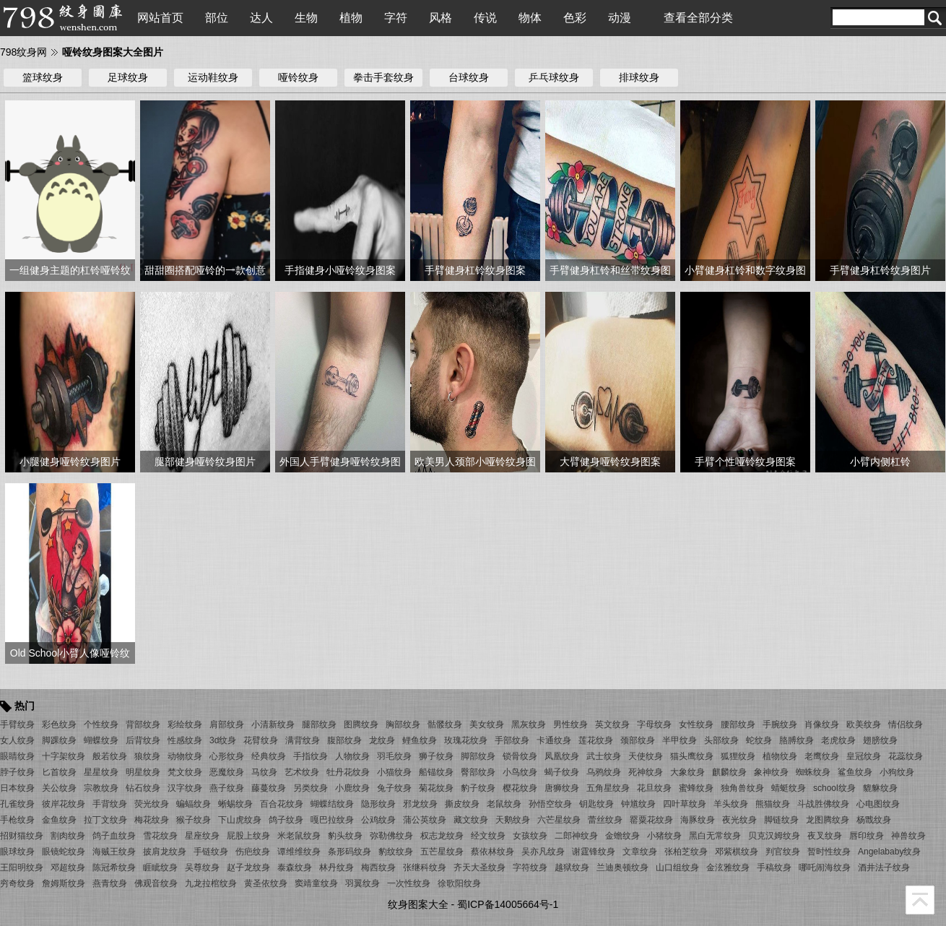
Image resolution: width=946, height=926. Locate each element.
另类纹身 (310, 788)
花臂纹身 (260, 740)
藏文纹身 (471, 820)
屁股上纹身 (248, 836)
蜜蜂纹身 (696, 788)
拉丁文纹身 (105, 820)
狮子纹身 (436, 756)
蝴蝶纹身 (101, 740)
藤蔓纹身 (268, 788)
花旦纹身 (654, 788)
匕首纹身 (59, 772)
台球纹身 (468, 77)
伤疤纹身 (252, 852)
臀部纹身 (478, 772)
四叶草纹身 (684, 804)
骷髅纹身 (445, 724)
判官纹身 (782, 852)
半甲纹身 (679, 740)
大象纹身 (687, 772)
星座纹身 (202, 836)
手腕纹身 (780, 724)
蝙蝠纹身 (193, 804)
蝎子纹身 (561, 772)
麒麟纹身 (729, 772)
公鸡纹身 (378, 820)
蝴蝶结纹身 (332, 804)
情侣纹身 (905, 724)
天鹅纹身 (512, 820)
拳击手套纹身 (383, 77)
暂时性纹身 (829, 852)
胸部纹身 (403, 724)
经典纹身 (268, 756)
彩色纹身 (59, 724)
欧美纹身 (863, 724)
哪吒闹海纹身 (825, 867)
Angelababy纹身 (889, 852)
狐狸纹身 (738, 756)
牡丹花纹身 (348, 772)
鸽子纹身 (286, 820)
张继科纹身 (424, 867)
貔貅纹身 (880, 788)
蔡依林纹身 (492, 852)
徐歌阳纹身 (459, 883)
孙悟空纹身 (550, 804)
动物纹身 (185, 756)
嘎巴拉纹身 (332, 820)
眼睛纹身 (17, 756)
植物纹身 (780, 756)
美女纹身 (486, 724)
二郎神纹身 (576, 836)
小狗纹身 (897, 772)
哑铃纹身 (298, 77)
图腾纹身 (361, 724)
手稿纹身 (774, 867)
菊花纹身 (436, 788)
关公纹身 (59, 788)
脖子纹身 (17, 772)
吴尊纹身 (202, 867)
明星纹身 (143, 772)
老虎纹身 (838, 740)
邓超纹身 (68, 867)
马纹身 (264, 772)
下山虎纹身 (239, 820)
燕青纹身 (109, 883)
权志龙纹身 (442, 836)
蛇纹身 (759, 740)
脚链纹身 (781, 820)
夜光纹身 (739, 820)
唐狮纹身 (561, 788)
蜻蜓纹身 (788, 788)
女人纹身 (17, 740)
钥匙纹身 (596, 804)
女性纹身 (696, 724)
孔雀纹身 (17, 804)
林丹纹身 (336, 867)
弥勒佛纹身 (391, 836)
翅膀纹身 (880, 740)
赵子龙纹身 (248, 867)
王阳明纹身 (21, 867)
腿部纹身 (319, 724)
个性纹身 (101, 724)
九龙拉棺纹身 (211, 883)
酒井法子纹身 (884, 867)
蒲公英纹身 (424, 820)
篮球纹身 (42, 77)
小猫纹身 (394, 772)
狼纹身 (147, 756)
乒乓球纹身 (554, 77)
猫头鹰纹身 (691, 756)
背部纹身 (143, 724)
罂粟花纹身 (651, 820)
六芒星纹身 (559, 820)
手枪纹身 (17, 820)
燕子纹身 (226, 788)
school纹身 (834, 788)
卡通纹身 (554, 740)
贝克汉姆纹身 (774, 836)
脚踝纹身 (59, 740)
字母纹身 (654, 724)
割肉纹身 (68, 836)
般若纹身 (109, 756)
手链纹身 (211, 852)
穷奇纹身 (17, 883)
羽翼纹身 (362, 883)
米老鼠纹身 (299, 836)
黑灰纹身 (528, 724)
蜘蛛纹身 (813, 772)
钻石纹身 (143, 788)
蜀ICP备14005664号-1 (507, 904)
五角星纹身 (608, 788)
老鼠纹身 (504, 804)
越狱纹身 (572, 867)
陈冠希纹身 (114, 867)
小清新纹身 (273, 724)
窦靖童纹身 (316, 883)
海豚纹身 (697, 820)
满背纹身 (302, 740)
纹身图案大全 (418, 904)
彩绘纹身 (185, 724)
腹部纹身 (344, 740)
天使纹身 (645, 756)
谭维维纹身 (299, 852)
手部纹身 (512, 740)
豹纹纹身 (395, 852)
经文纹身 (488, 836)
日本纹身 (17, 788)
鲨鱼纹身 (855, 772)
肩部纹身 (226, 724)
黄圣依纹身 (265, 883)
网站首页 (160, 18)
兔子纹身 (394, 788)
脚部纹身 (478, 756)
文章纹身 (639, 852)
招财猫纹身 (21, 836)
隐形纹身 (378, 804)
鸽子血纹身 (114, 836)
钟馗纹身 (638, 804)
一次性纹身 (408, 883)
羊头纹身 (730, 804)
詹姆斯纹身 (63, 883)
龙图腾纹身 (827, 820)
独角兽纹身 (742, 788)
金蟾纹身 (622, 836)
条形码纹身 (349, 852)
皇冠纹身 (863, 756)
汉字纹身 (185, 788)
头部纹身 (721, 740)
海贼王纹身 (114, 852)
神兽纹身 (908, 836)
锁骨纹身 (520, 756)
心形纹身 (226, 756)
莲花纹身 (595, 740)
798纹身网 (23, 52)
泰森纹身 (294, 867)
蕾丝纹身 (605, 820)
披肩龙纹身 (164, 852)
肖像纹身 (821, 724)
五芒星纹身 (442, 852)
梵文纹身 (185, 772)
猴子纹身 (193, 820)
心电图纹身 (878, 804)
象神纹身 (771, 772)
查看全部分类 (698, 18)
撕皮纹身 (462, 804)
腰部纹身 (738, 724)
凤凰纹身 (561, 756)
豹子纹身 (478, 788)
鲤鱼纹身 (419, 740)
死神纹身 (645, 772)
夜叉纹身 (824, 836)
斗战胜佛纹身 (823, 804)
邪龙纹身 (420, 804)
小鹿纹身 (352, 788)
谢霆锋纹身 (593, 852)
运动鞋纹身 (213, 77)
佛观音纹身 (156, 883)
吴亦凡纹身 (543, 852)
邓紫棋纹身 (736, 852)
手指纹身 (310, 756)
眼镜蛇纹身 (63, 852)
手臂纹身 (17, 724)
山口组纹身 (677, 867)
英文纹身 (612, 724)
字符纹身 (530, 867)
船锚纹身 (436, 772)
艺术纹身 (302, 772)
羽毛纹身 (394, 756)
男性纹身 (570, 724)
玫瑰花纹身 (465, 740)
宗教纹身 (101, 788)
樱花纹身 (520, 788)
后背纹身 (143, 740)
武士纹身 (603, 756)
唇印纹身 (866, 836)
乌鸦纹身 (603, 772)
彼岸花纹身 (63, 804)
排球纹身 (639, 77)
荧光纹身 (151, 804)
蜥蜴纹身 (235, 804)
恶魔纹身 (226, 772)
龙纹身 (382, 740)
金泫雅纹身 (728, 867)
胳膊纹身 (796, 740)
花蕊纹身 (905, 756)
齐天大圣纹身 (479, 867)
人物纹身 (352, 756)
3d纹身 (222, 740)
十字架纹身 (63, 756)
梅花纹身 (151, 820)
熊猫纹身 (772, 804)
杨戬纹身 (873, 820)
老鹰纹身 (821, 756)
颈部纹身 (637, 740)
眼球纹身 (17, 852)
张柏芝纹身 (686, 852)
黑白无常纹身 (715, 836)
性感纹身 (185, 740)
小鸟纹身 (520, 772)
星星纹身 (101, 772)
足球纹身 (128, 77)
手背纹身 (109, 804)
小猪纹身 (664, 836)
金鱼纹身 (59, 820)
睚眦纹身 (160, 867)
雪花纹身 (160, 836)
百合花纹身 (281, 804)
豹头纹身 (345, 836)
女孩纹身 (530, 836)
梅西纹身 (378, 867)
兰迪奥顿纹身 (622, 867)
